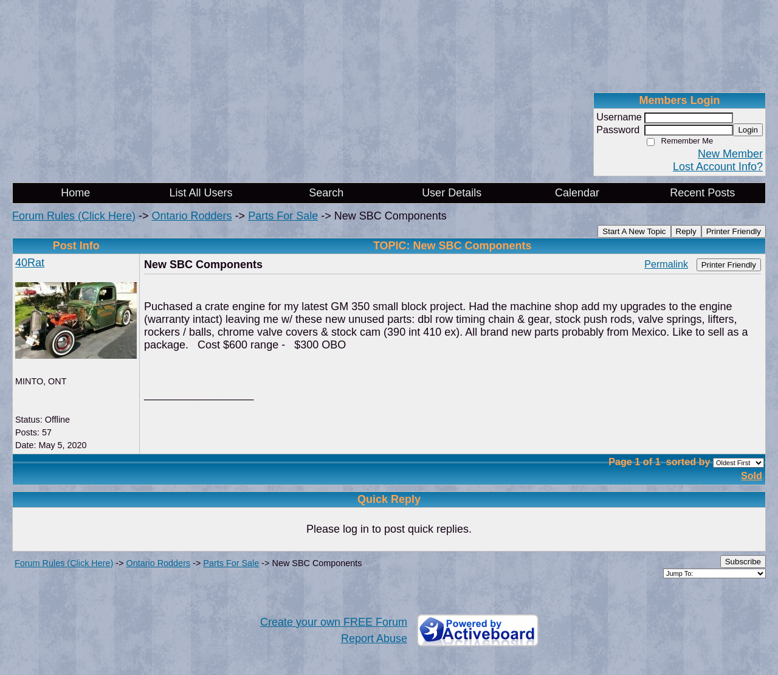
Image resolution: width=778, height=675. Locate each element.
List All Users (200, 193)
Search (326, 193)
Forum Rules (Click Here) (74, 216)
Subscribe (743, 561)
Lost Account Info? (718, 167)
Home (75, 193)
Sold (751, 475)
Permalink (666, 263)
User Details (451, 193)
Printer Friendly (733, 231)
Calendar (577, 193)
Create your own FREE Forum (333, 622)
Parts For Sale (283, 216)
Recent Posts (702, 193)
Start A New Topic (634, 231)
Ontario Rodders (192, 216)
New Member (730, 154)
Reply (686, 231)
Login (748, 129)
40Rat (29, 263)
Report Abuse (374, 638)
